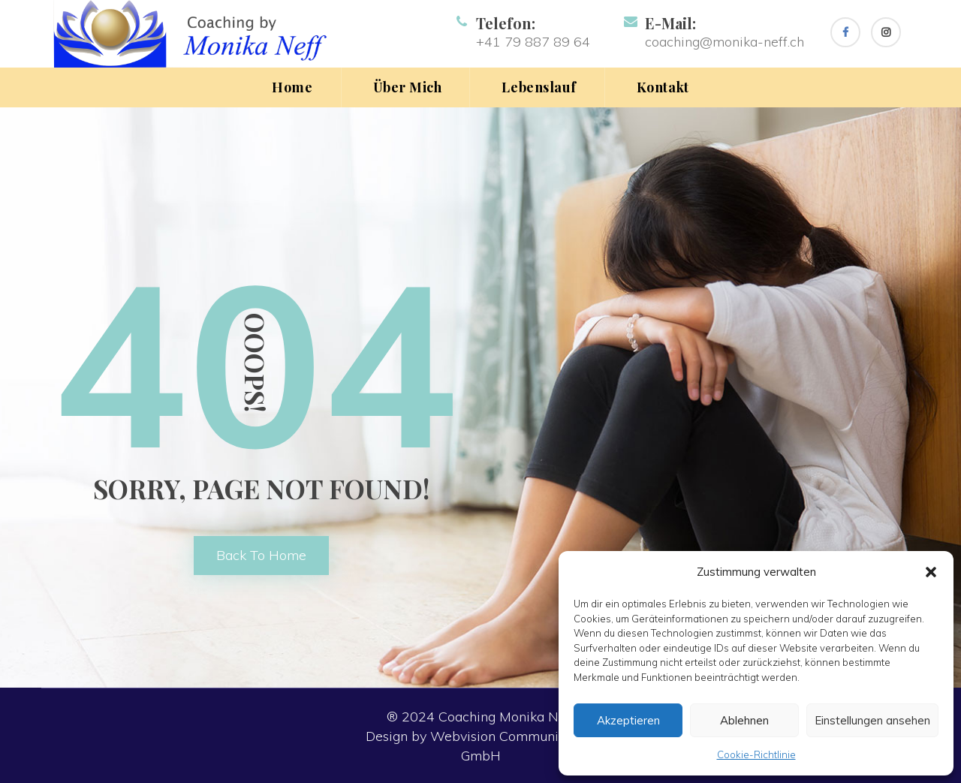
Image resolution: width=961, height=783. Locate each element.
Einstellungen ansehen (872, 720)
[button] (930, 572)
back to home (261, 555)
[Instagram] (886, 32)
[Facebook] (845, 32)
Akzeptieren (628, 720)
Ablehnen (744, 720)
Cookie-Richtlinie (756, 754)
